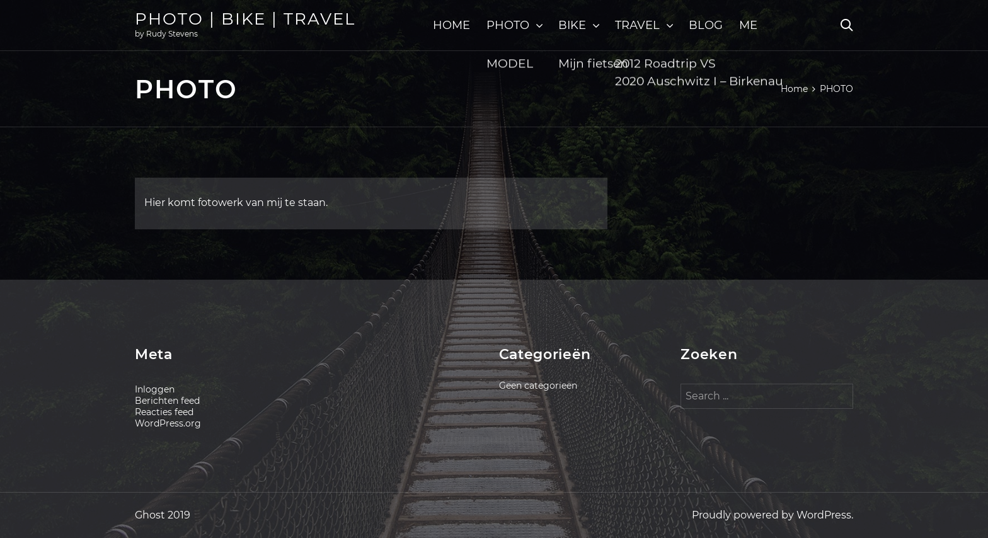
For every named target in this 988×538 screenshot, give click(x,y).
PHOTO (507, 25)
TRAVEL (637, 25)
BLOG (706, 25)
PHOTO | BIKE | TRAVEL (245, 19)
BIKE (572, 25)
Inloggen (155, 389)
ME (748, 25)
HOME (451, 25)
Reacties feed (164, 412)
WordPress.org (168, 423)
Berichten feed (167, 400)
